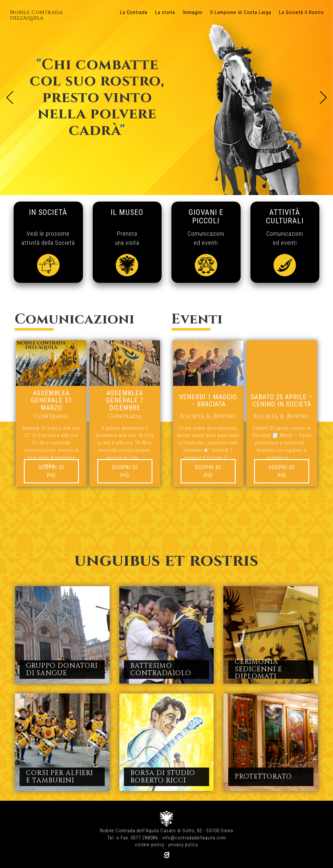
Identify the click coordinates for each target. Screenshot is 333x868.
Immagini (193, 12)
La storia (165, 12)
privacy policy (183, 845)
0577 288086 (144, 838)
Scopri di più (51, 471)
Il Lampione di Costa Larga (240, 12)
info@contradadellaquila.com (194, 838)
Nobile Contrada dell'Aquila (36, 15)
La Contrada (133, 12)
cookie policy (149, 845)
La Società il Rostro (301, 12)
